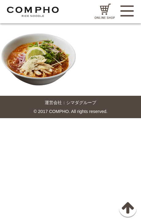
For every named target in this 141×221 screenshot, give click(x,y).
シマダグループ (81, 102)
